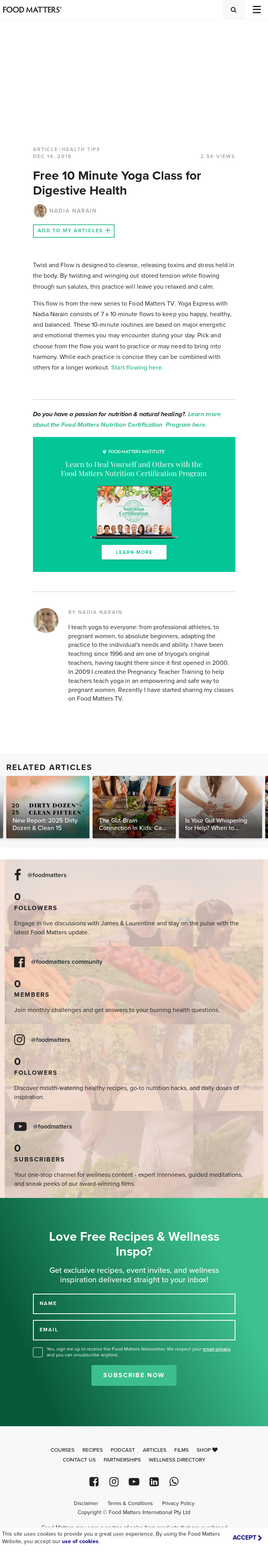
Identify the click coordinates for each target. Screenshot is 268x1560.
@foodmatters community (66, 962)
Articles (154, 1450)
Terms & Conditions (130, 1503)
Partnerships (122, 1460)
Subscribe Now (134, 1375)
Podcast (123, 1450)
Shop (207, 1450)
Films (181, 1450)
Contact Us (79, 1460)
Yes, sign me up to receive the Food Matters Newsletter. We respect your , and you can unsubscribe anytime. (139, 1352)
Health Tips (81, 149)
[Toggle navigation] (256, 9)
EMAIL (49, 1330)
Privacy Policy (178, 1503)
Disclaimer (86, 1503)
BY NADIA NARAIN (95, 612)
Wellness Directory (177, 1460)
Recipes (92, 1450)
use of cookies (80, 1541)
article (45, 149)
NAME (48, 1303)
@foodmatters (47, 875)
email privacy (216, 1349)
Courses (63, 1450)
